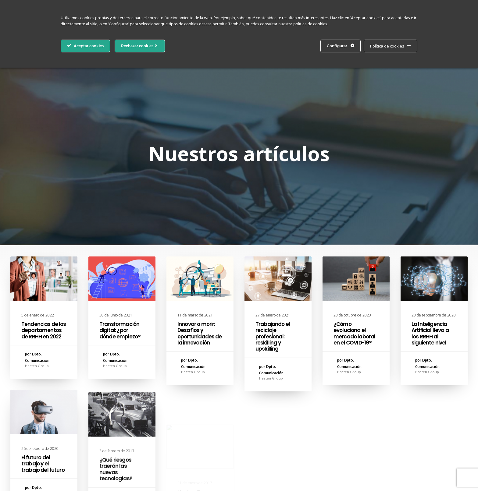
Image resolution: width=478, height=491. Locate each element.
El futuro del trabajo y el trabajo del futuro (43, 385)
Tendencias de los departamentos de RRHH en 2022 (43, 232)
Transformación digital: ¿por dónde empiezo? (120, 232)
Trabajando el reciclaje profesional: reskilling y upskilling (272, 238)
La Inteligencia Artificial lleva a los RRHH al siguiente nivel (430, 240)
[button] (43, 180)
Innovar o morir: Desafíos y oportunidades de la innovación (199, 235)
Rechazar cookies (140, 45)
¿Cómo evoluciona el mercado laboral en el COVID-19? (354, 235)
